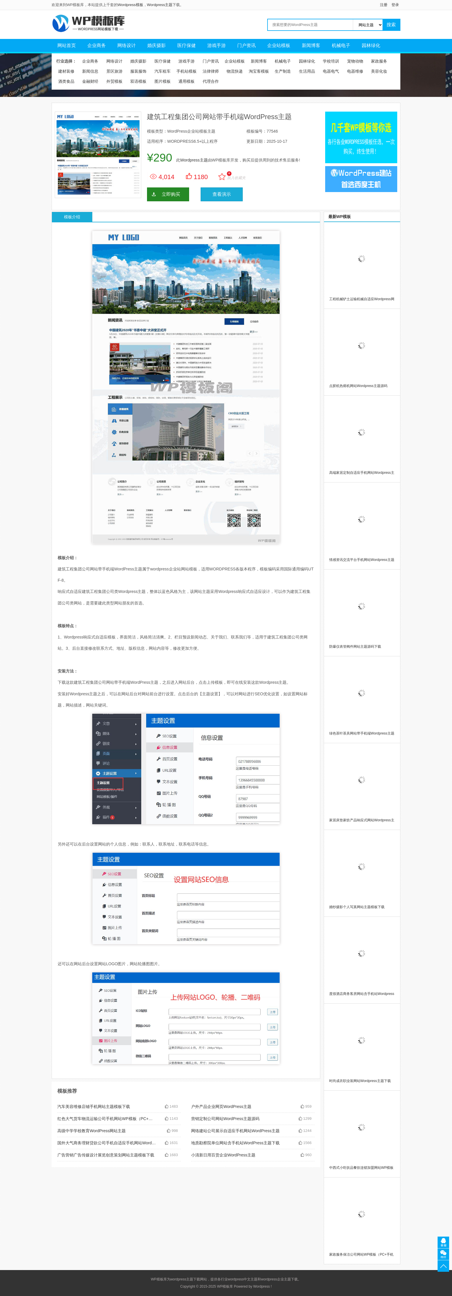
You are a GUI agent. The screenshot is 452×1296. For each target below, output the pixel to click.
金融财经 (90, 81)
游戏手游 (216, 45)
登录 (395, 5)
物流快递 (235, 71)
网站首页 (66, 45)
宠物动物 (355, 61)
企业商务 (96, 45)
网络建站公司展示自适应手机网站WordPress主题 (235, 1130)
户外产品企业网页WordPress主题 (221, 1106)
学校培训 (331, 61)
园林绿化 (371, 45)
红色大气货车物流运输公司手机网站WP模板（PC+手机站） (106, 1118)
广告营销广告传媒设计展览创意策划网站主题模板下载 (105, 1155)
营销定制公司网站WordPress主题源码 (225, 1118)
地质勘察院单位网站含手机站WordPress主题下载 (235, 1143)
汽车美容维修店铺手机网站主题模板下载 (93, 1106)
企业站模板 (278, 45)
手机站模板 (186, 71)
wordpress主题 (181, 1279)
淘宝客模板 (259, 71)
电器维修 (355, 71)
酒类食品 (66, 81)
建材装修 (66, 71)
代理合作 (211, 81)
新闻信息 (90, 71)
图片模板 (163, 81)
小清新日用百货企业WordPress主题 (223, 1155)
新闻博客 (311, 45)
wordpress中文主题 (242, 1279)
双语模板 (138, 81)
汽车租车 (163, 71)
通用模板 (186, 81)
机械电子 (341, 45)
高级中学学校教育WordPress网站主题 (91, 1130)
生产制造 (283, 71)
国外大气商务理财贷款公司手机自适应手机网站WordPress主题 (106, 1143)
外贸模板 (114, 81)
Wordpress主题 (160, 5)
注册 (383, 5)
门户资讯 (246, 45)
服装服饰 (138, 71)
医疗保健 (186, 45)
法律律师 (211, 71)
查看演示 (221, 194)
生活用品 (307, 71)
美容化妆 (379, 71)
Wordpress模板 (130, 5)
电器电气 (331, 71)
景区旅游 (114, 71)
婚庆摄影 (156, 45)
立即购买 (171, 194)
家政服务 (379, 61)
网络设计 (126, 45)
